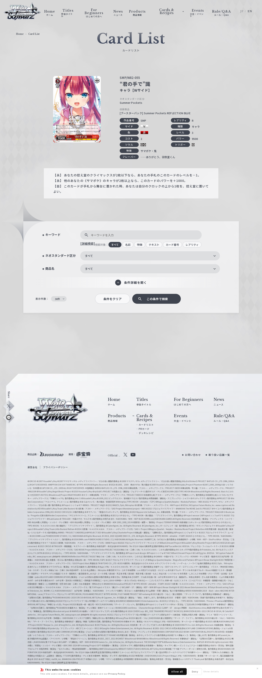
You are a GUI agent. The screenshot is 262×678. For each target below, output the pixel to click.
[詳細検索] (87, 243)
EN (250, 11)
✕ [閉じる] (257, 668)
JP (241, 11)
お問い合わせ (193, 455)
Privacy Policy (116, 673)
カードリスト (146, 424)
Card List (34, 34)
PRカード (144, 428)
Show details (211, 671)
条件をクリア (112, 299)
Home (20, 34)
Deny (195, 671)
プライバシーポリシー (55, 467)
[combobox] (150, 255)
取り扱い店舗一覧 (219, 455)
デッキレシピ (146, 433)
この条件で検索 (157, 299)
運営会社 (32, 467)
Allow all (177, 671)
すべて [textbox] (89, 256)
